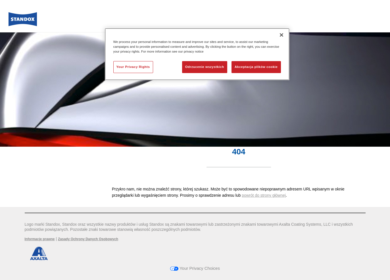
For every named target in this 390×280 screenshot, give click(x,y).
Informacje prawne (40, 239)
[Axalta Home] (23, 20)
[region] (197, 54)
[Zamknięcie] (281, 35)
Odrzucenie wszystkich (204, 67)
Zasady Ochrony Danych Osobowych (88, 239)
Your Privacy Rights (133, 67)
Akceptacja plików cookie (256, 67)
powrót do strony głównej (264, 195)
